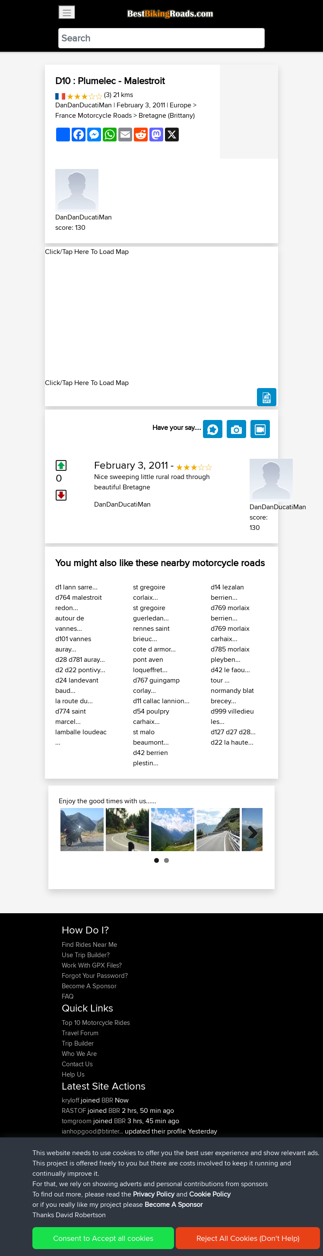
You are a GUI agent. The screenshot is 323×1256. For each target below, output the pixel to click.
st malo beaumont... (151, 737)
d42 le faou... (230, 670)
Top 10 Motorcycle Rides (96, 1022)
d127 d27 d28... (233, 732)
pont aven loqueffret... (150, 665)
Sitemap (142, 1222)
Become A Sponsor (89, 985)
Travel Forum (80, 1032)
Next (249, 829)
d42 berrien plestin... (150, 758)
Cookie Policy (220, 1222)
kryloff (71, 1100)
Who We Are (79, 1053)
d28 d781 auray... (80, 659)
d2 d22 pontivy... (80, 670)
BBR (107, 1100)
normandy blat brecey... (232, 696)
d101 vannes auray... (73, 644)
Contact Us (77, 1063)
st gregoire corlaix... (149, 592)
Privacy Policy (177, 1222)
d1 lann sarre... (76, 587)
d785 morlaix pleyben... (230, 654)
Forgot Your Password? (95, 975)
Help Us (73, 1074)
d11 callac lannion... (161, 701)
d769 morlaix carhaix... (230, 633)
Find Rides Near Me (89, 944)
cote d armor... (154, 649)
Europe (180, 105)
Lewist (71, 1151)
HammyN (76, 1141)
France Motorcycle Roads (93, 115)
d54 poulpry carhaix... (151, 716)
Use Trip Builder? (86, 954)
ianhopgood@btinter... (92, 1131)
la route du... (74, 701)
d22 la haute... (232, 742)
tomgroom (77, 1120)
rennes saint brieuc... (151, 633)
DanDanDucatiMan (83, 105)
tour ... (220, 680)
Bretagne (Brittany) (167, 115)
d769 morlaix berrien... (230, 613)
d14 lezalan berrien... (227, 592)
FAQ (67, 996)
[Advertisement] (161, 317)
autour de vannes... (69, 623)
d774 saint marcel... (70, 716)
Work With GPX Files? (92, 965)
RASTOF (75, 1110)
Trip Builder (78, 1043)
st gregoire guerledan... (151, 613)
